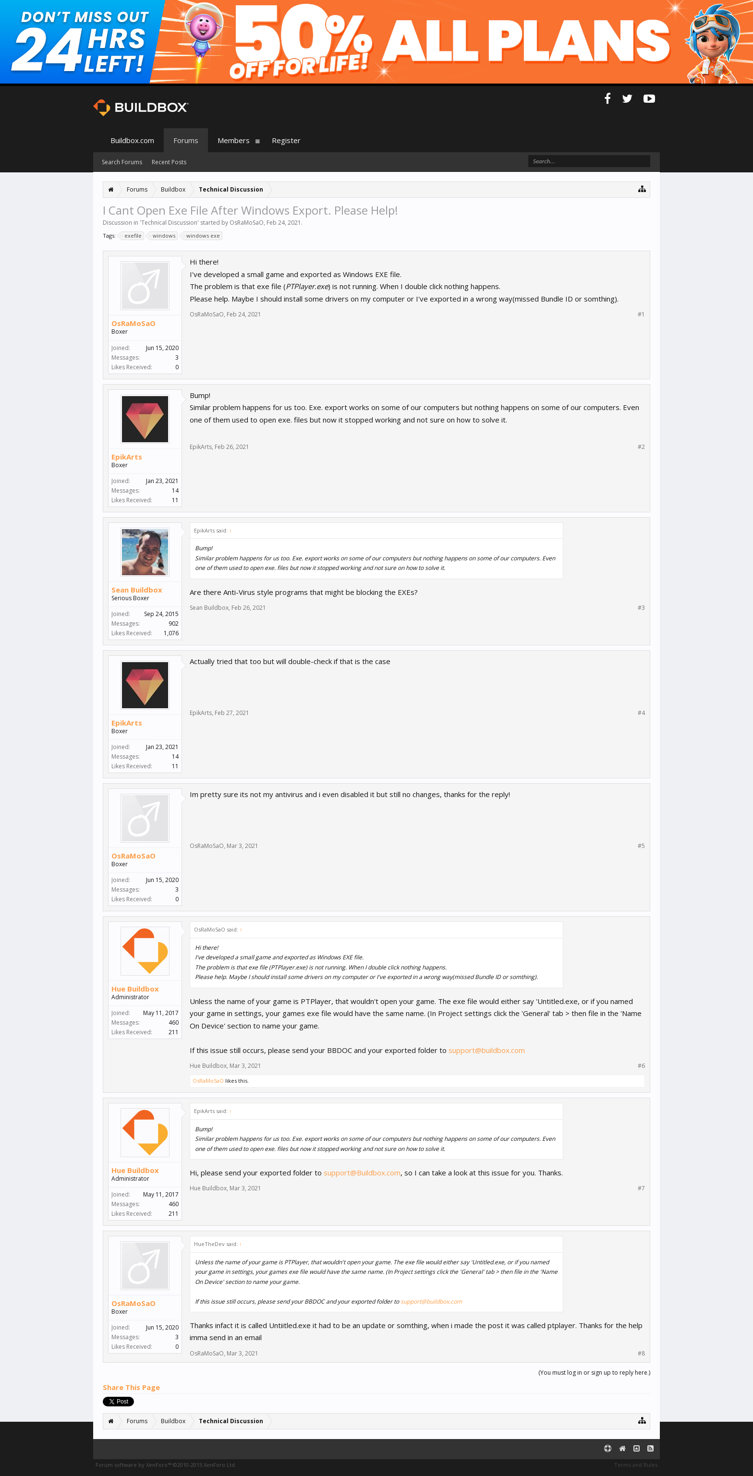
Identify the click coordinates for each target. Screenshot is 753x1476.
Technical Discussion (169, 222)
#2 (641, 447)
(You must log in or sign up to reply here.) (594, 1372)
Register (286, 140)
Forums (185, 140)
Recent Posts (169, 162)
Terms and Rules (635, 1464)
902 (174, 623)
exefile (131, 235)
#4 (641, 713)
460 (174, 1022)
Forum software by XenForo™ (166, 1464)
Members (234, 140)
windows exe (201, 235)
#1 (641, 314)
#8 (641, 1353)
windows (162, 235)
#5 (641, 846)
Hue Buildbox (135, 988)
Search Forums (122, 162)
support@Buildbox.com (362, 1172)
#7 (641, 1188)
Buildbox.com (132, 140)
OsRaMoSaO (247, 222)
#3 (641, 608)
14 (175, 490)
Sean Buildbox (136, 589)
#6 (641, 1066)
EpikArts (126, 456)
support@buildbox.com (487, 1050)
